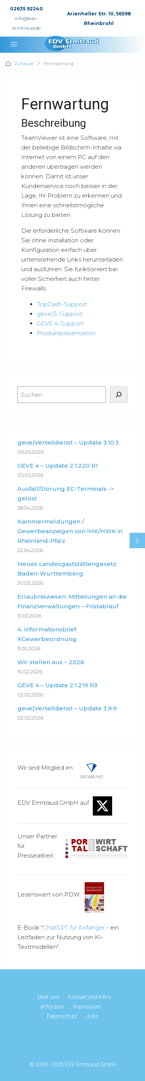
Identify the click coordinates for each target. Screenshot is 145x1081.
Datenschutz (62, 1016)
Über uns (48, 997)
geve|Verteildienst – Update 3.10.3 (68, 442)
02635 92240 (26, 9)
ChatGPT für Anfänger (74, 927)
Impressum (87, 1007)
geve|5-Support (59, 313)
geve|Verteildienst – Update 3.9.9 (67, 708)
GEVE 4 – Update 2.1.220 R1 (57, 465)
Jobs (92, 1016)
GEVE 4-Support (60, 323)
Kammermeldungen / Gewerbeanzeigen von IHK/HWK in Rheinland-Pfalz (70, 531)
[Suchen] (119, 394)
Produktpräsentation (66, 333)
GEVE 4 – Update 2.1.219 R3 (57, 685)
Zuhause (24, 63)
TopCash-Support (62, 304)
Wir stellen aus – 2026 (50, 662)
